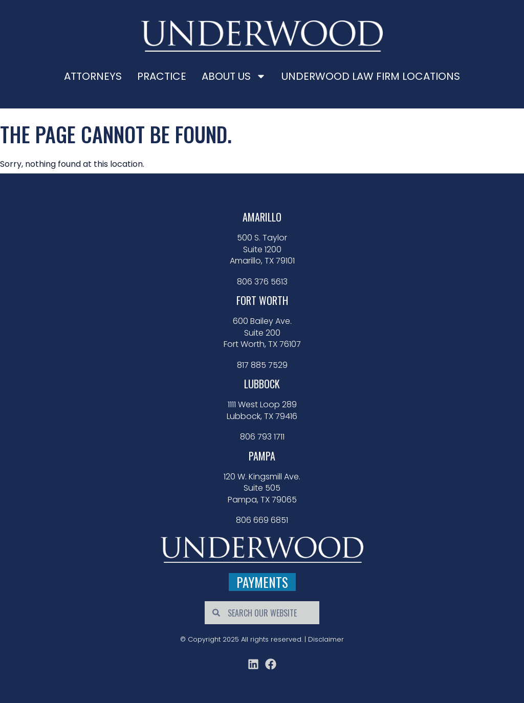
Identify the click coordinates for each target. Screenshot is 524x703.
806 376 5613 (262, 282)
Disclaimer (326, 639)
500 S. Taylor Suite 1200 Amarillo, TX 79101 (262, 249)
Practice (161, 76)
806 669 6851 (262, 520)
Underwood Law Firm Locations (370, 76)
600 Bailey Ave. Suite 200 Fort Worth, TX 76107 (262, 333)
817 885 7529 (262, 365)
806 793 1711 (262, 437)
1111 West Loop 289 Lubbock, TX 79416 (262, 410)
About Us (234, 76)
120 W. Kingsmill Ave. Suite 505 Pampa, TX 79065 (262, 488)
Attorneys (93, 76)
